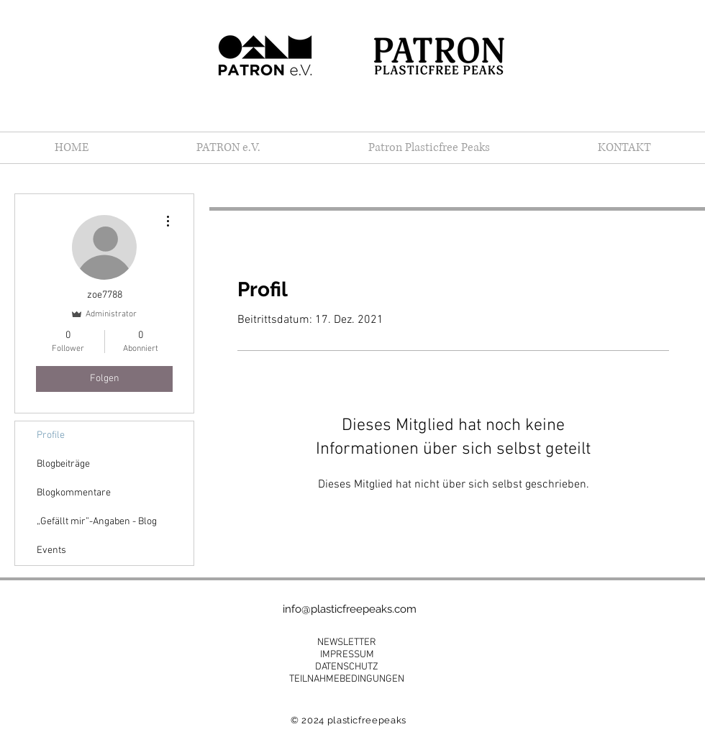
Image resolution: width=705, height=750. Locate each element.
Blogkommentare (74, 493)
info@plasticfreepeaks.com (350, 609)
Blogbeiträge (63, 464)
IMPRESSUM (347, 655)
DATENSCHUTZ (346, 667)
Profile (51, 435)
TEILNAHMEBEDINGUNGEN (346, 679)
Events (51, 550)
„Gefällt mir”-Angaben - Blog (97, 522)
